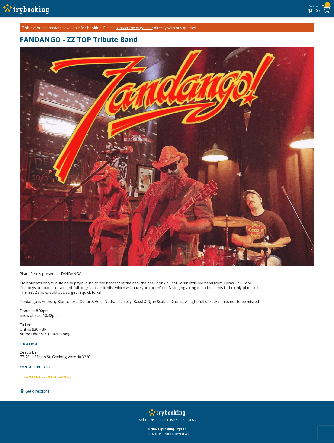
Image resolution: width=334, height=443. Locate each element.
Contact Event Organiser (48, 377)
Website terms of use (177, 433)
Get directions (37, 391)
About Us (189, 420)
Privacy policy (153, 433)
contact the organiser (134, 28)
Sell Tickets (147, 420)
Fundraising (168, 420)
